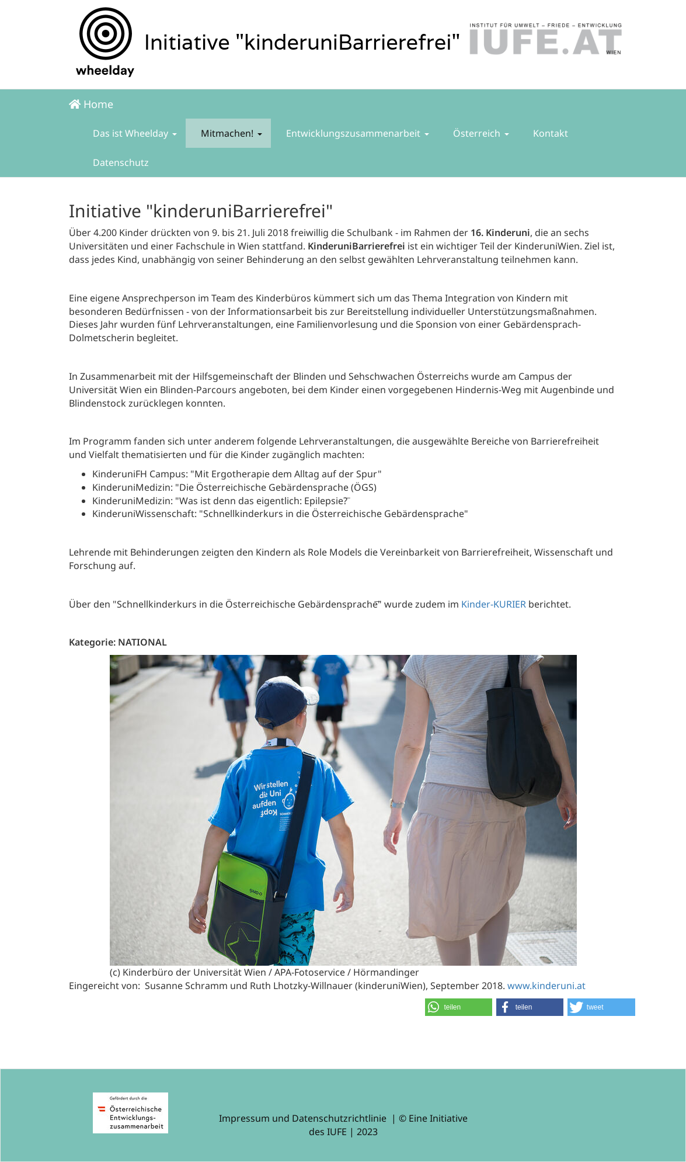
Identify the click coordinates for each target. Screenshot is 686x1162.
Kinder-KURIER (493, 604)
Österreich (480, 133)
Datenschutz (119, 162)
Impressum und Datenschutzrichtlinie (302, 1118)
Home (91, 104)
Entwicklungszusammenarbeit (356, 133)
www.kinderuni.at (546, 985)
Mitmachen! (230, 133)
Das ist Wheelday (133, 133)
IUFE (337, 1131)
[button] (459, 1007)
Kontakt (549, 133)
